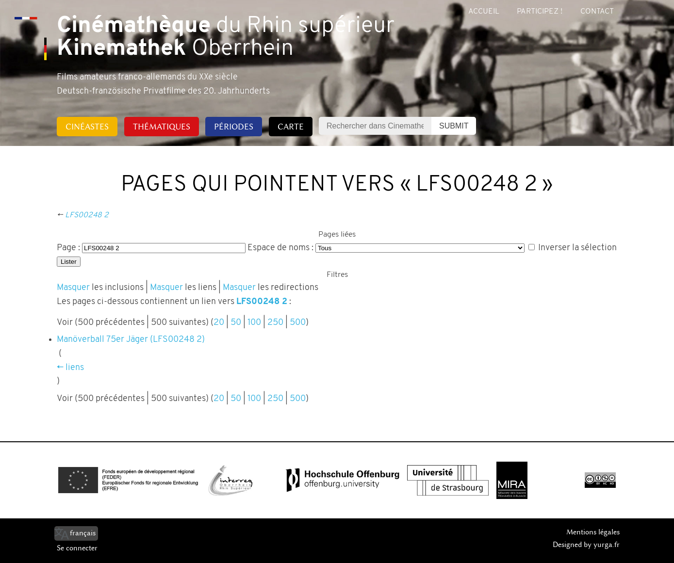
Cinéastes (87, 126)
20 (219, 322)
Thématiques (161, 126)
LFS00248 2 (87, 215)
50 (235, 322)
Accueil (483, 12)
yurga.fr (606, 544)
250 (275, 322)
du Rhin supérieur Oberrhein (226, 38)
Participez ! (539, 12)
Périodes (233, 126)
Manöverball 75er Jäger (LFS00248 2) (131, 339)
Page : (68, 248)
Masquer (73, 287)
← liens (70, 367)
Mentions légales (593, 532)
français (83, 533)
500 (298, 322)
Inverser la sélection (577, 248)
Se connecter (77, 548)
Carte (291, 126)
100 (254, 322)
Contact (597, 12)
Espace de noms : (280, 248)
